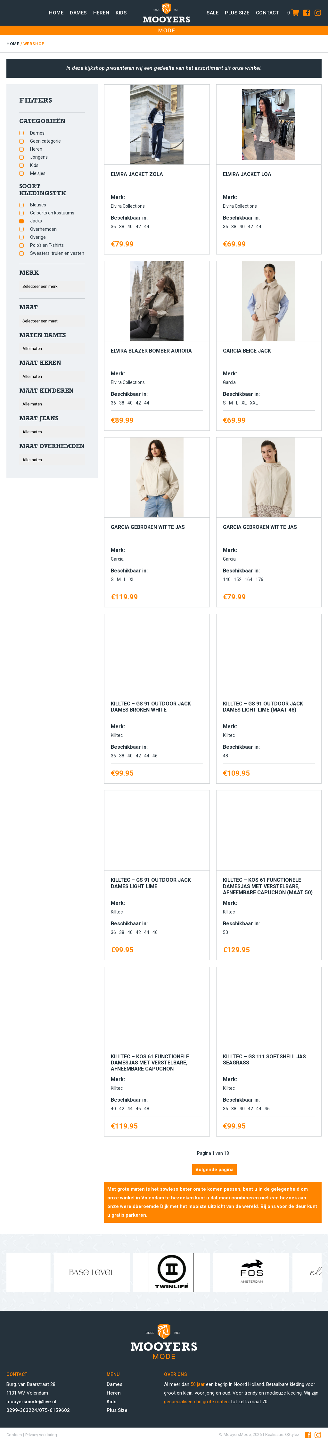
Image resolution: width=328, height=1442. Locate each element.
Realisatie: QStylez (282, 1434)
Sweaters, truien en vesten (57, 253)
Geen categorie (45, 141)
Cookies (14, 1434)
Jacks (36, 220)
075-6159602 (54, 1410)
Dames (78, 13)
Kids (121, 13)
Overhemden (43, 229)
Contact (267, 13)
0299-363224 (21, 1410)
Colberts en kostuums (52, 212)
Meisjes (37, 173)
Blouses (38, 204)
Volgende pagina (214, 1169)
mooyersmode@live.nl (31, 1401)
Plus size (237, 13)
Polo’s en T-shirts (47, 245)
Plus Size (117, 1410)
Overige (38, 237)
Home (56, 13)
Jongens (39, 157)
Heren (101, 13)
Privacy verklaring (41, 1434)
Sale (212, 13)
